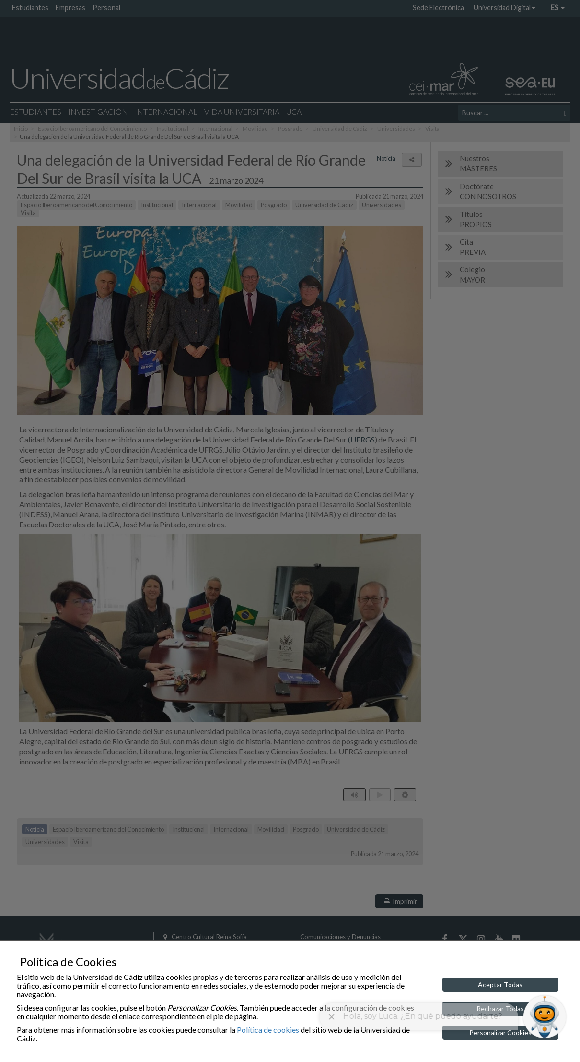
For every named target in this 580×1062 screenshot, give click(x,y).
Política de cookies (268, 1029)
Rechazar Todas (500, 1008)
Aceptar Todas (500, 984)
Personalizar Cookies (500, 1032)
